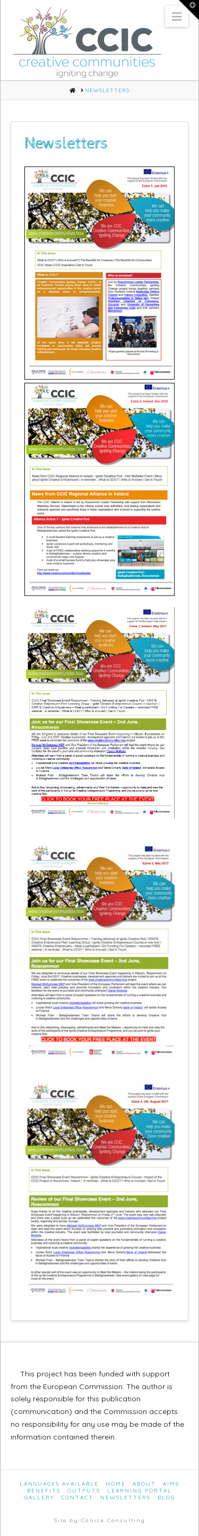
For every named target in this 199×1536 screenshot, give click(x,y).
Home (116, 1483)
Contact (77, 1497)
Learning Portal (139, 1490)
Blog (166, 1497)
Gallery (39, 1497)
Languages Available (59, 1483)
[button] (176, 16)
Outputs (83, 1490)
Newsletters (125, 1497)
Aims (171, 1483)
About (144, 1483)
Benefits (43, 1490)
